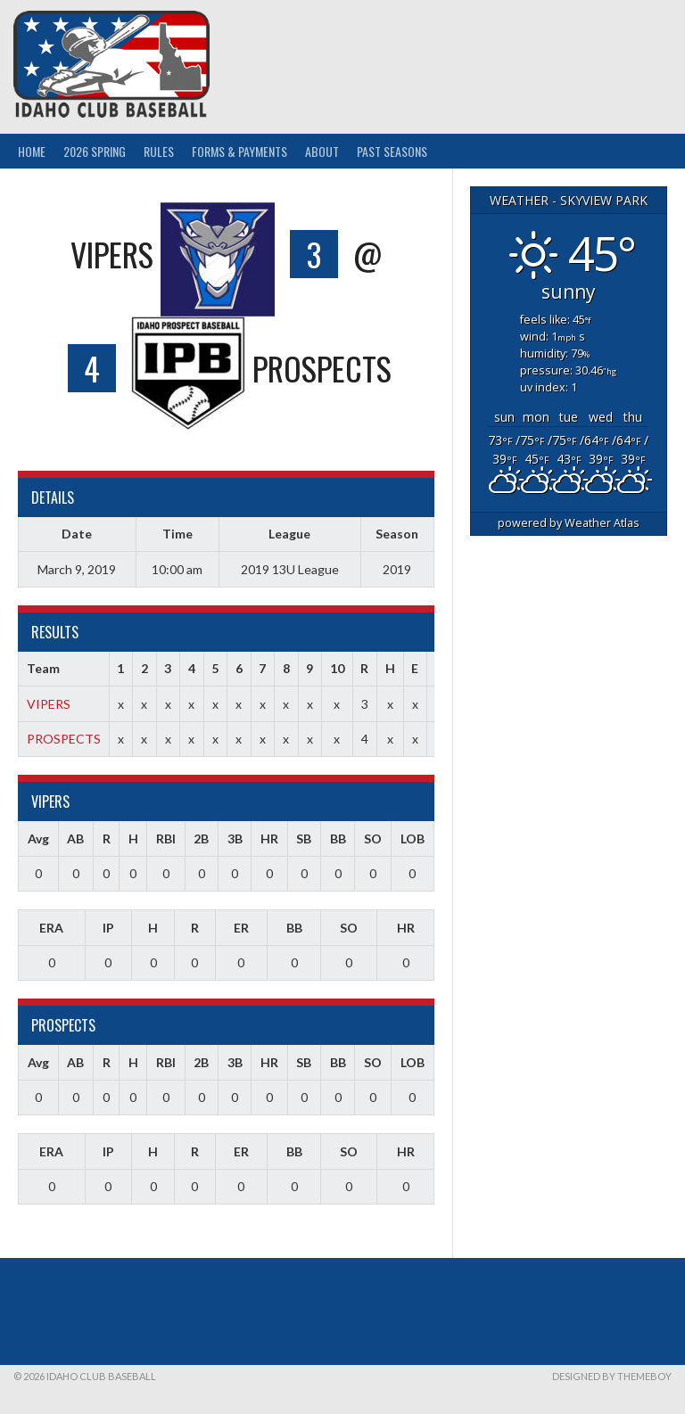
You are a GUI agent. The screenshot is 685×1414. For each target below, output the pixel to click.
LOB (412, 838)
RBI (166, 838)
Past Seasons (392, 151)
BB (338, 838)
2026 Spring (94, 151)
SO (373, 838)
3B (235, 838)
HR (269, 838)
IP (108, 927)
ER (241, 927)
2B (201, 838)
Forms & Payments (239, 151)
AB (75, 838)
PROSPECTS (64, 738)
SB (303, 838)
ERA (51, 927)
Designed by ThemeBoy (612, 1376)
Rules (159, 151)
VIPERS (48, 703)
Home (31, 151)
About (322, 151)
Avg (38, 838)
